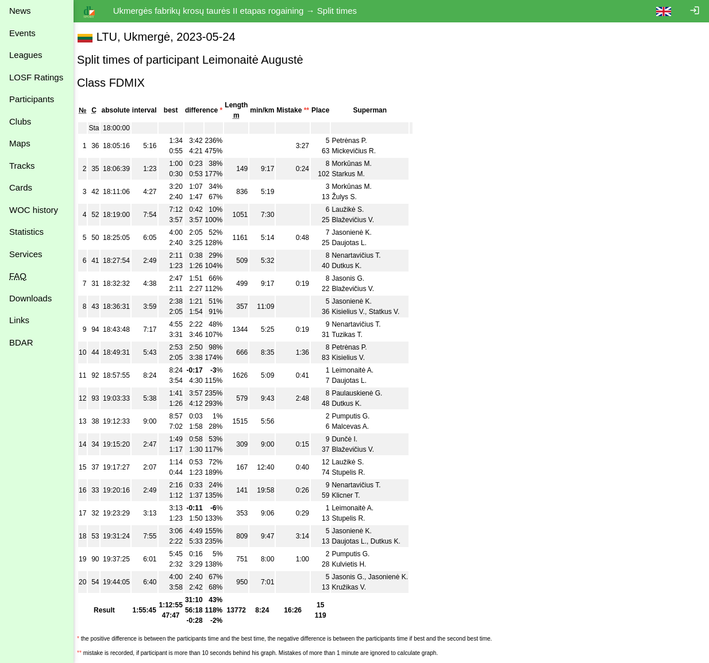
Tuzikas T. (352, 335)
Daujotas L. (354, 243)
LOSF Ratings (36, 77)
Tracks (21, 165)
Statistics (26, 231)
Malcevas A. (356, 426)
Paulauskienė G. (362, 393)
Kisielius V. (354, 312)
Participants (31, 99)
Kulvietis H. (354, 564)
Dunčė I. (350, 439)
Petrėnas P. (354, 141)
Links (19, 320)
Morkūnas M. (357, 164)
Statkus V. (390, 312)
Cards (20, 187)
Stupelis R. (354, 472)
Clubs (20, 121)
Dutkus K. (352, 266)
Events (22, 33)
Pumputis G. (356, 416)
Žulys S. (349, 197)
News (20, 10)
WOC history (33, 210)
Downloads (30, 298)
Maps (19, 143)
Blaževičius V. (358, 220)
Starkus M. (353, 174)
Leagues (26, 55)
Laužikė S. (353, 210)
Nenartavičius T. (361, 255)
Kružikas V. (354, 587)
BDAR (21, 342)
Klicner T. (351, 495)
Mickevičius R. (359, 151)
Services (26, 254)
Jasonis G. (353, 278)
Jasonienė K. (357, 232)
